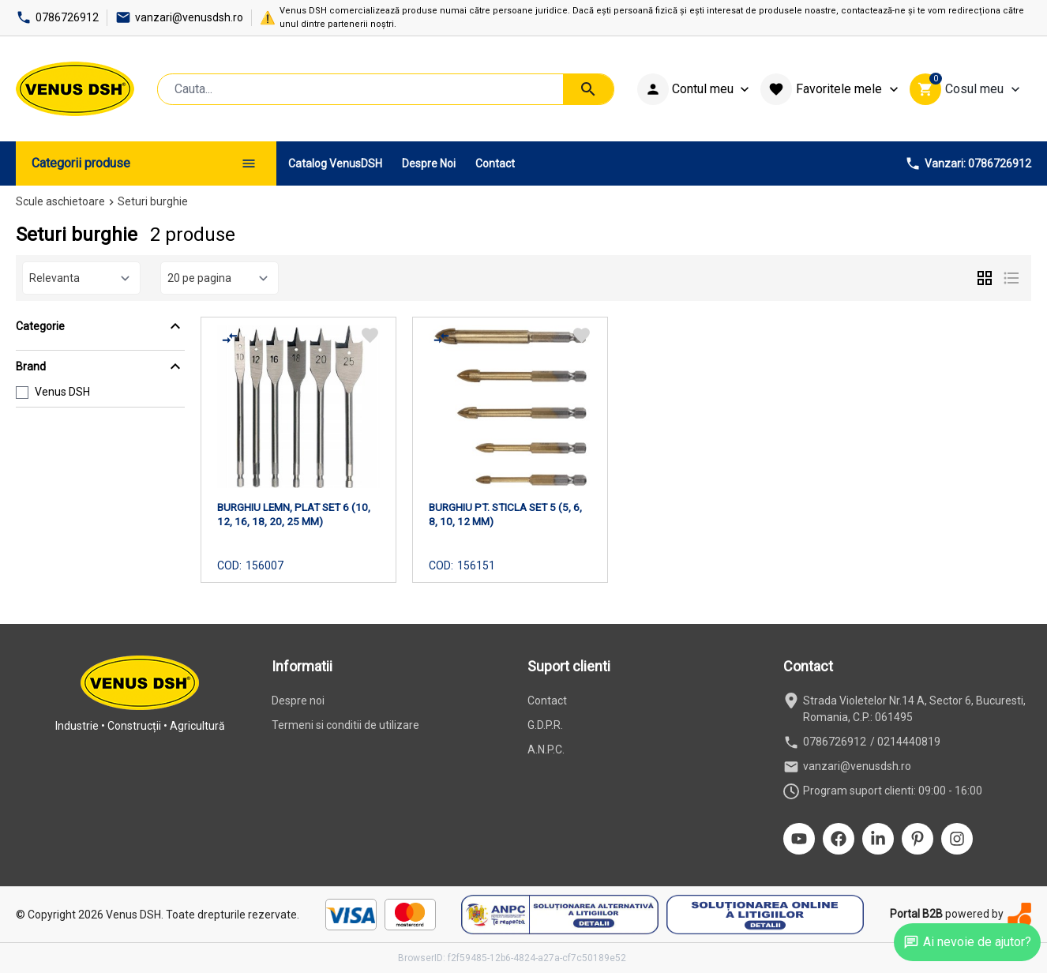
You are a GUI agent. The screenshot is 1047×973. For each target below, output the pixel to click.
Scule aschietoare (60, 201)
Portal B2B (916, 913)
